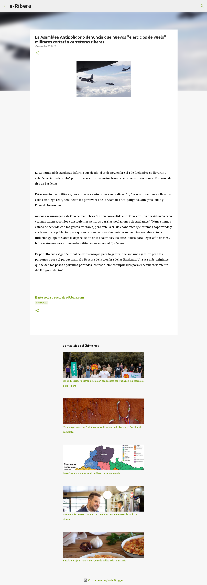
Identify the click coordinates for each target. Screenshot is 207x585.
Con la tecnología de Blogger (103, 580)
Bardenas (41, 303)
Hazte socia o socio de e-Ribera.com (59, 297)
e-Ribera (20, 6)
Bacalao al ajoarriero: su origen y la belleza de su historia (94, 560)
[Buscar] (36, 6)
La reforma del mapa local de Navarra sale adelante (91, 473)
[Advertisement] (60, 131)
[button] (37, 53)
